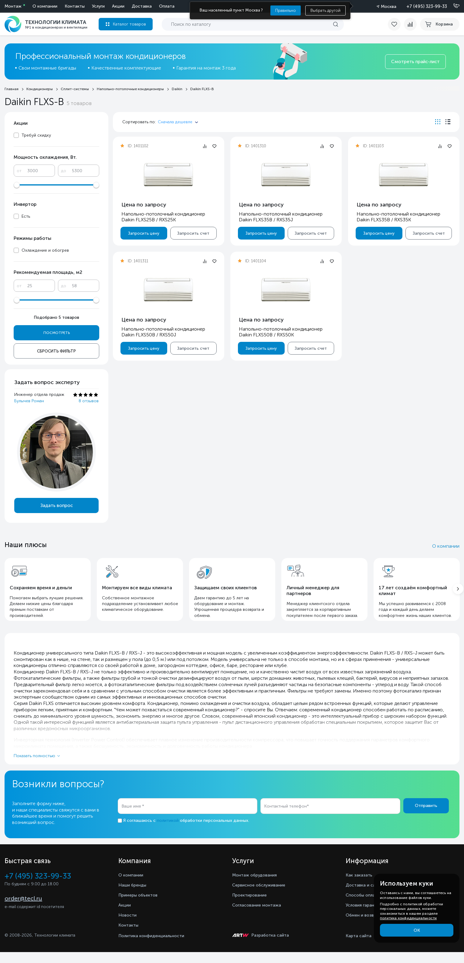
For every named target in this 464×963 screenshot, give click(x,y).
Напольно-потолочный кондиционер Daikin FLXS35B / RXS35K (398, 217)
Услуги (38, 6)
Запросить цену (143, 233)
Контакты (164, 6)
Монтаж (13, 6)
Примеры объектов (140, 906)
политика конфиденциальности (408, 918)
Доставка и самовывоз (372, 896)
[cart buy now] (439, 24)
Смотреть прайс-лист (415, 61)
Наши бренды (134, 896)
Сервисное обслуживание (262, 896)
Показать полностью (34, 766)
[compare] (407, 24)
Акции (58, 6)
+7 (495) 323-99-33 (426, 6)
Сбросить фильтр (56, 351)
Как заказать (360, 886)
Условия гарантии (366, 916)
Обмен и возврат (365, 926)
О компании (134, 6)
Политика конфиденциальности (151, 946)
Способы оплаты (366, 906)
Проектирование (251, 906)
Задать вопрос (56, 505)
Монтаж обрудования (257, 886)
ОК (417, 930)
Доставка (82, 6)
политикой (168, 831)
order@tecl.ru (23, 910)
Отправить (426, 816)
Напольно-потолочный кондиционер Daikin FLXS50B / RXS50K (281, 332)
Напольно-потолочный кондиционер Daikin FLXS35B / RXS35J (281, 217)
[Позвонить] (452, 6)
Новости (128, 926)
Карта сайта (358, 946)
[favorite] (391, 24)
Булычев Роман (29, 400)
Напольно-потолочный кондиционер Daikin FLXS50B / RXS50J (163, 332)
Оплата (107, 6)
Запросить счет (193, 233)
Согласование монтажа (259, 916)
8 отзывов (89, 400)
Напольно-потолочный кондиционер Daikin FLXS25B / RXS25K (163, 217)
